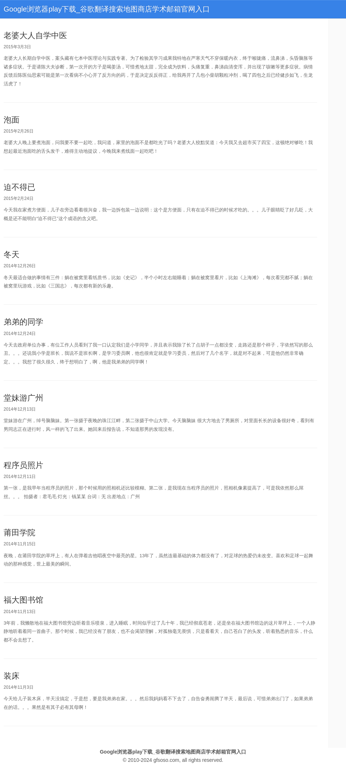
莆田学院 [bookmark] (19, 532)
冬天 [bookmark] (11, 254)
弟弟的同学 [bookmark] (23, 321)
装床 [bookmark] (11, 675)
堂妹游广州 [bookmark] (23, 397)
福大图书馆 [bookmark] (23, 599)
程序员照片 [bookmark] (23, 465)
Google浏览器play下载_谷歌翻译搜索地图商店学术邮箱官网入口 (107, 9)
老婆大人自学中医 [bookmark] (35, 35)
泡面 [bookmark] (11, 119)
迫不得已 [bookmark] (19, 187)
